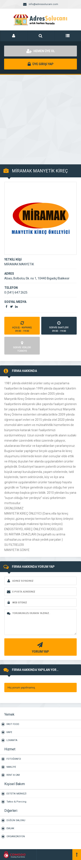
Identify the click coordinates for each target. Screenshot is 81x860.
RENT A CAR (13, 775)
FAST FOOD (12, 724)
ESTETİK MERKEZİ (16, 793)
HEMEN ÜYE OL (40, 51)
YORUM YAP (40, 647)
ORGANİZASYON (15, 836)
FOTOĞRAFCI (13, 759)
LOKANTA (11, 740)
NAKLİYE (11, 767)
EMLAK (10, 828)
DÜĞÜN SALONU (15, 820)
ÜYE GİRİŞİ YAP (41, 64)
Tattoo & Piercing (16, 801)
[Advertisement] (40, 117)
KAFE (9, 732)
